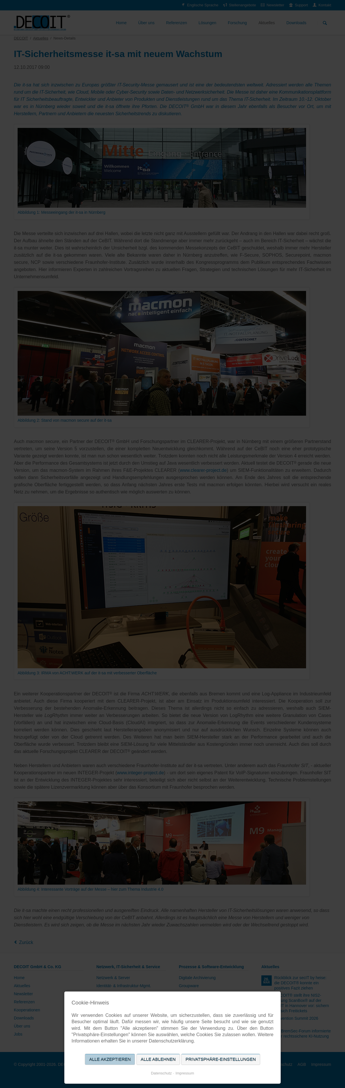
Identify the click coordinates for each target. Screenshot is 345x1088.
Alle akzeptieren (110, 1059)
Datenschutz (161, 1073)
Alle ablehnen (158, 1059)
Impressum (185, 1073)
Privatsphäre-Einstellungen (220, 1059)
